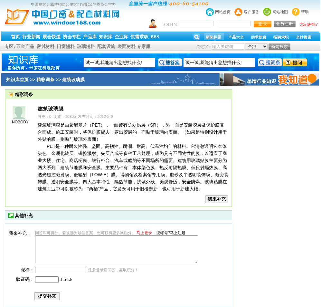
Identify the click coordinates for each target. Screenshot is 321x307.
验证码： (25, 279)
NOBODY (20, 122)
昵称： (27, 269)
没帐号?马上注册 (171, 233)
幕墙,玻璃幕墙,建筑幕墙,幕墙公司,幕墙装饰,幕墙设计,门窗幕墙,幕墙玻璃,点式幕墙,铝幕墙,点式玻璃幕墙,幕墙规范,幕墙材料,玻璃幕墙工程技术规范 (160, 26)
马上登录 (144, 233)
